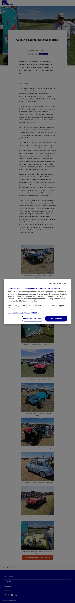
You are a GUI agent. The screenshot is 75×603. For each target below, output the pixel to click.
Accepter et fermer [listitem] (56, 318)
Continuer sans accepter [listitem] (57, 283)
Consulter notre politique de (24, 312)
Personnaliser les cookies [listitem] (32, 318)
